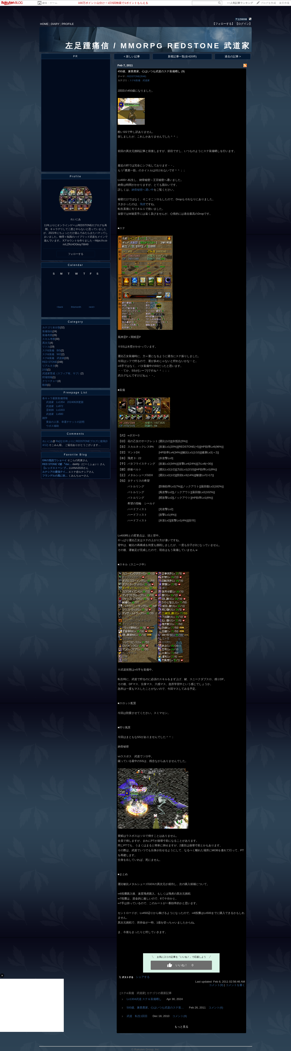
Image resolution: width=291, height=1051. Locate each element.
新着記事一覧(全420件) (182, 56)
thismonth (76, 307)
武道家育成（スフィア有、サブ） (61, 373)
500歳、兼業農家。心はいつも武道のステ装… (155, 1007)
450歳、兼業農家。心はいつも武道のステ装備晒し (149, 71)
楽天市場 (284, 2)
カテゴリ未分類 (51, 327)
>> (240, 2)
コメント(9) (216, 985)
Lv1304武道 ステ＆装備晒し (144, 999)
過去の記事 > (233, 56)
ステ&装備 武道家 (53, 358)
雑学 (44, 418)
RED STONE (49, 361)
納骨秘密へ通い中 (143, 189)
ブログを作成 (268, 2)
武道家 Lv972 (54, 406)
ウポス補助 (52, 425)
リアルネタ (48, 365)
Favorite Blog (75, 454)
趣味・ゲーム (49, 2)
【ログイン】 (243, 23)
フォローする (75, 253)
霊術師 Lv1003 (55, 409)
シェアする (143, 977)
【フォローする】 (223, 23)
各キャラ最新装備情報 (55, 398)
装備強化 (47, 331)
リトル (46, 346)
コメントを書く (235, 985)
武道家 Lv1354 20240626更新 (65, 402)
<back (60, 307)
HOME (44, 24)
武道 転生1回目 (137, 1016)
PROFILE (68, 24)
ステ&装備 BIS (51, 350)
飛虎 (142, 204)
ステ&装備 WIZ (51, 354)
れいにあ (48, 441)
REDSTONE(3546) (136, 76)
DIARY (55, 24)
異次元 (46, 342)
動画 (44, 384)
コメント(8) (179, 1016)
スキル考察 (48, 339)
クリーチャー (50, 381)
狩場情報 (47, 377)
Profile (75, 176)
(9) (183, 71)
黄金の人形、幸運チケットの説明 (65, 421)
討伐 (44, 369)
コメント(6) (216, 1007)
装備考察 (47, 335)
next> (92, 307)
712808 (241, 19)
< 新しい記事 (132, 56)
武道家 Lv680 (54, 414)
